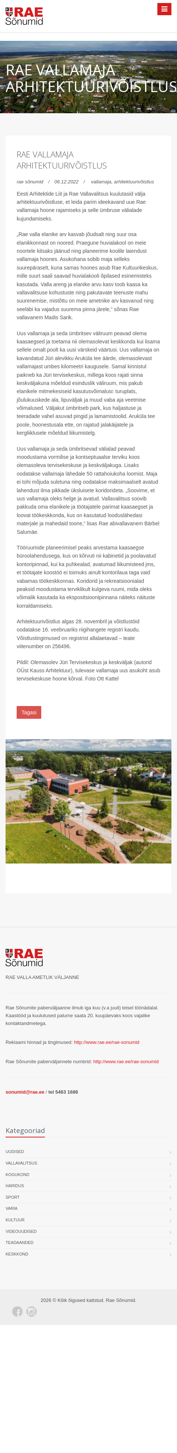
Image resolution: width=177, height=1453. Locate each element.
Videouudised (21, 1231)
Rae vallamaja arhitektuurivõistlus (62, 159)
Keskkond (17, 1254)
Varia (11, 1208)
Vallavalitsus (21, 1163)
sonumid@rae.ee (25, 1092)
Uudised (15, 1151)
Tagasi (29, 712)
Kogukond (17, 1174)
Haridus (15, 1185)
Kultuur (15, 1220)
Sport (13, 1197)
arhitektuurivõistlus (134, 182)
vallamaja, (102, 182)
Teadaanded (19, 1242)
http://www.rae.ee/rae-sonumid (106, 1042)
